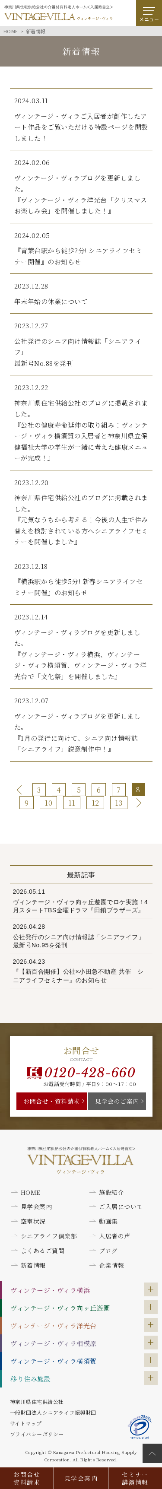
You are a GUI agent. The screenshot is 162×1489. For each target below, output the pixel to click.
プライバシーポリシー (37, 1434)
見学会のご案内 (117, 1101)
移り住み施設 (30, 1378)
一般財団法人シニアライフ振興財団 (53, 1412)
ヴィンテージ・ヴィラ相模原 (53, 1343)
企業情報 (111, 1265)
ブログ (108, 1250)
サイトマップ (26, 1423)
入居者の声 (114, 1236)
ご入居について (121, 1206)
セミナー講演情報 (135, 1478)
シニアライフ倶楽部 (49, 1236)
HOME (31, 1192)
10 (48, 803)
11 (72, 803)
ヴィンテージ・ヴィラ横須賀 (53, 1360)
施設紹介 (111, 1192)
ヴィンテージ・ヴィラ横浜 (50, 1290)
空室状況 (33, 1221)
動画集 (108, 1221)
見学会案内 (81, 1478)
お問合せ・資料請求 (51, 1101)
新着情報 (33, 1265)
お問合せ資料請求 (26, 1478)
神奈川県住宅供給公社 (37, 1401)
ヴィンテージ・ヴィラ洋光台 (53, 1325)
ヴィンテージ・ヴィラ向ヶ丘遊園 (60, 1307)
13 (118, 803)
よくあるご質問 (43, 1250)
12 (95, 803)
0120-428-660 (89, 1073)
